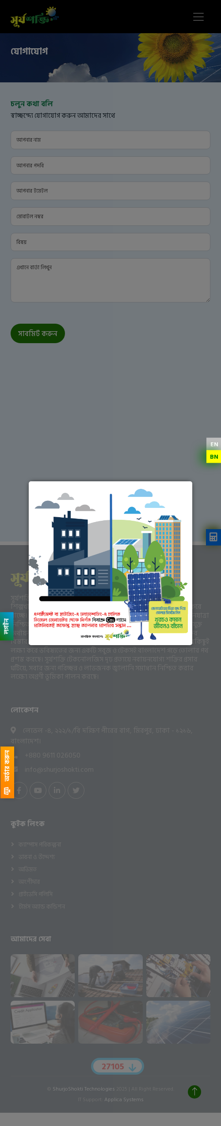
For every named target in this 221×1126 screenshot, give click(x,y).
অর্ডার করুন (7, 772)
